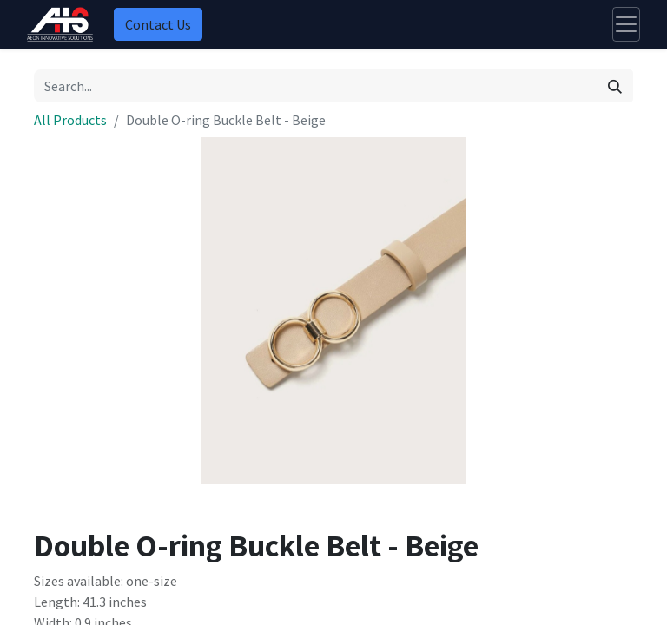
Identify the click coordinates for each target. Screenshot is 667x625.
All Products (70, 119)
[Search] (615, 85)
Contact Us (158, 24)
